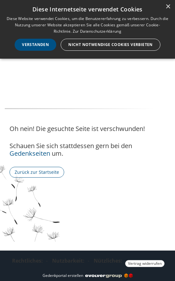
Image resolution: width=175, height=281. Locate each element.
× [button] (167, 6)
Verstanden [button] (35, 44)
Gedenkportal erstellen (88, 275)
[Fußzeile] (87, 261)
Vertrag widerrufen (145, 263)
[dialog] (87, 29)
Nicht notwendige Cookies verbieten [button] (110, 44)
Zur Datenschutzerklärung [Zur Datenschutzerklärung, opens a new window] (97, 31)
